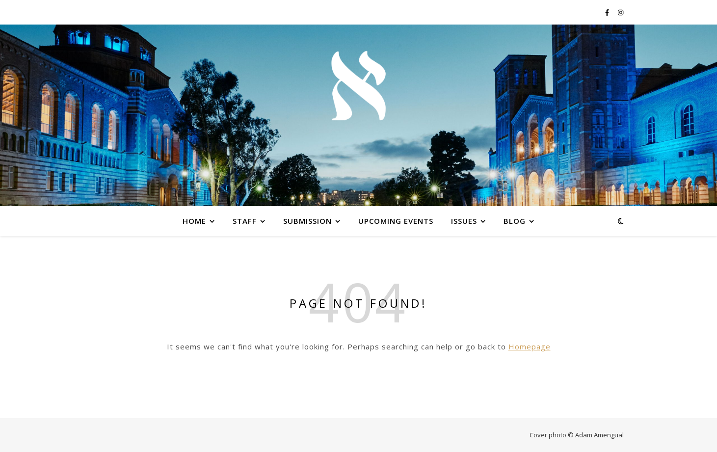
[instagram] (620, 12)
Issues (464, 221)
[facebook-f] (608, 12)
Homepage (529, 346)
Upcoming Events (395, 221)
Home (194, 221)
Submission (307, 221)
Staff (245, 221)
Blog (515, 221)
